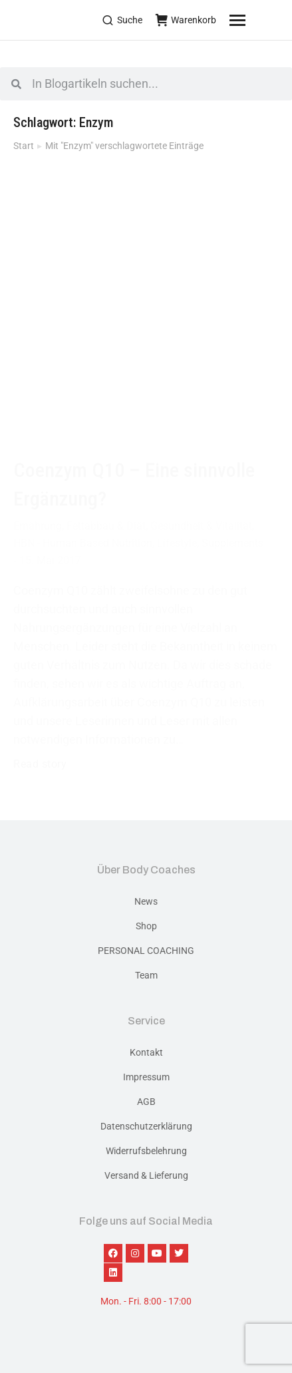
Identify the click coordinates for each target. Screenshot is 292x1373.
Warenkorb (186, 20)
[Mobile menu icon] (254, 20)
